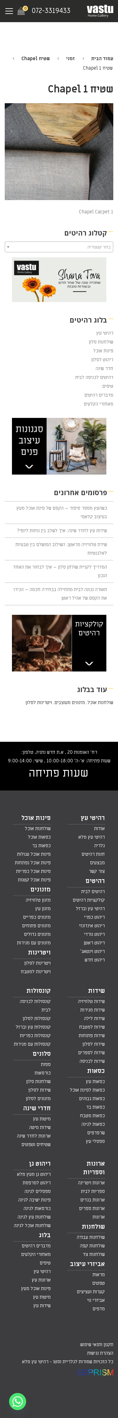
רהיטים (95, 881)
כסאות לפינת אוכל (87, 1090)
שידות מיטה (40, 1127)
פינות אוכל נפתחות (33, 863)
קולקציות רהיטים (89, 900)
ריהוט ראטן (94, 943)
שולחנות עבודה (91, 1237)
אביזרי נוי (96, 1300)
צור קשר (97, 871)
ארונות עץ (41, 1280)
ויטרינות (39, 952)
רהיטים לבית (93, 891)
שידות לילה (94, 1018)
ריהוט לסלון (102, 359)
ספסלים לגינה (38, 1191)
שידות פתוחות (92, 1035)
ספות (46, 1064)
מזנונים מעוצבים (69, 702)
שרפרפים (96, 1133)
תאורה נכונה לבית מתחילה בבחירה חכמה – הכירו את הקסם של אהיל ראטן (60, 593)
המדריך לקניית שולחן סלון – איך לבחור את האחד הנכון (60, 571)
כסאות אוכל (39, 837)
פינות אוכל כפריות (33, 871)
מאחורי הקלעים (98, 404)
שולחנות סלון (101, 342)
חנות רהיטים (93, 854)
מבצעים (97, 863)
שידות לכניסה (92, 1061)
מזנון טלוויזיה (38, 900)
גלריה (99, 845)
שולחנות (93, 1227)
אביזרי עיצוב (87, 1264)
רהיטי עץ (104, 333)
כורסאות (43, 1073)
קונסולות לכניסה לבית (35, 1005)
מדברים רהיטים (98, 395)
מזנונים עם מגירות (34, 943)
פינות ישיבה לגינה (34, 1200)
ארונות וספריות (94, 1168)
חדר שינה (104, 368)
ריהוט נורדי (94, 934)
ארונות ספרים (92, 1208)
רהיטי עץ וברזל (90, 908)
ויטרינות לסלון (38, 702)
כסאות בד (95, 1107)
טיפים (107, 386)
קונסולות (38, 991)
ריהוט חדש (95, 960)
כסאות (96, 1071)
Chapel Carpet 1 (96, 212)
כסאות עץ (95, 1081)
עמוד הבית (102, 58)
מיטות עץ (42, 1119)
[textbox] (59, 247)
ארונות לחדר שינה (34, 1136)
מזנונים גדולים (37, 934)
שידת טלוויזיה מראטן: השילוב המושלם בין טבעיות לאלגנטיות (61, 548)
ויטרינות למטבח (36, 971)
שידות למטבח (92, 1027)
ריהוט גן (40, 1164)
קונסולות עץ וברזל (33, 1027)
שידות (96, 991)
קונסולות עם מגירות (32, 1044)
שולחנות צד (94, 1254)
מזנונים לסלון (38, 1098)
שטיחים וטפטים (36, 1144)
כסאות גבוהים (92, 1098)
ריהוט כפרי (94, 917)
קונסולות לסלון (37, 1018)
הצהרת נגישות (100, 1353)
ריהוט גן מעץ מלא (34, 1174)
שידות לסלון (93, 1044)
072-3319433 (51, 11)
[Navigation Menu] (9, 11)
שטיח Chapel (35, 58)
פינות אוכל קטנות (34, 880)
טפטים (98, 1283)
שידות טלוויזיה (91, 1001)
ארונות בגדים (92, 1200)
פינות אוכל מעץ (36, 1288)
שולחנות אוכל (100, 702)
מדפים (99, 1309)
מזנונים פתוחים (36, 926)
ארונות (99, 1217)
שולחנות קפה (92, 1246)
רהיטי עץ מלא (91, 837)
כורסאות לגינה (37, 1208)
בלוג (45, 1235)
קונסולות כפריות (35, 1035)
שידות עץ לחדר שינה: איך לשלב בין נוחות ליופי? (62, 530)
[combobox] (59, 247)
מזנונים (41, 889)
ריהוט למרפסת (37, 1183)
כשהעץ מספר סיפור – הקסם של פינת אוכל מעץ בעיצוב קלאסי (61, 512)
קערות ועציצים (91, 1292)
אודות (99, 828)
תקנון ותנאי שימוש (96, 1344)
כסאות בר (41, 845)
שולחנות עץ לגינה (34, 1217)
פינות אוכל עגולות (34, 854)
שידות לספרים (91, 1052)
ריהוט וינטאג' (92, 951)
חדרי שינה (37, 1108)
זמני (70, 58)
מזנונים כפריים (37, 917)
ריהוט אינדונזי (92, 926)
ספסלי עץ (95, 1141)
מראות (99, 1274)
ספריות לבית (93, 1191)
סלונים (42, 1054)
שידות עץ (42, 1305)
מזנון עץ (43, 908)
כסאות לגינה (93, 1124)
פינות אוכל (103, 351)
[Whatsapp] (17, 1401)
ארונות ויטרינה (91, 1183)
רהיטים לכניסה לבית (94, 377)
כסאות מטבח (92, 1115)
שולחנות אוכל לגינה (32, 1225)
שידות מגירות (92, 1010)
